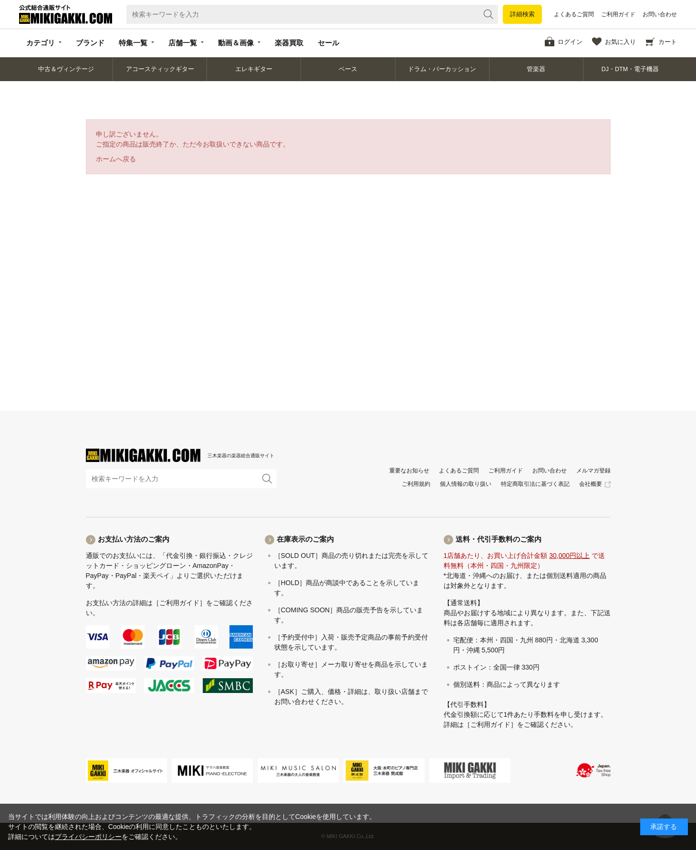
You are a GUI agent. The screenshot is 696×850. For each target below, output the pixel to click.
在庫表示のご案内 (305, 539)
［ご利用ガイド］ (179, 603)
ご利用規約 (416, 484)
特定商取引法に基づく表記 (535, 484)
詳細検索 (522, 14)
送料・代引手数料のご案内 (498, 539)
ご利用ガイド (618, 14)
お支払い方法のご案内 (133, 539)
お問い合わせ (660, 14)
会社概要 (590, 484)
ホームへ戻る (116, 159)
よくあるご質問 (574, 14)
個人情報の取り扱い (465, 484)
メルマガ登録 (593, 470)
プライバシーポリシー (88, 836)
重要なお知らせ (409, 470)
